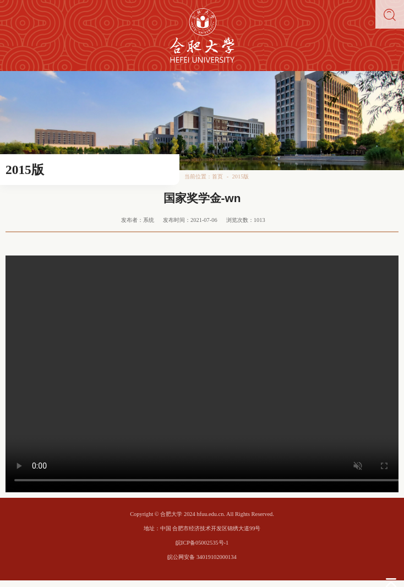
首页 (217, 176)
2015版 (240, 176)
